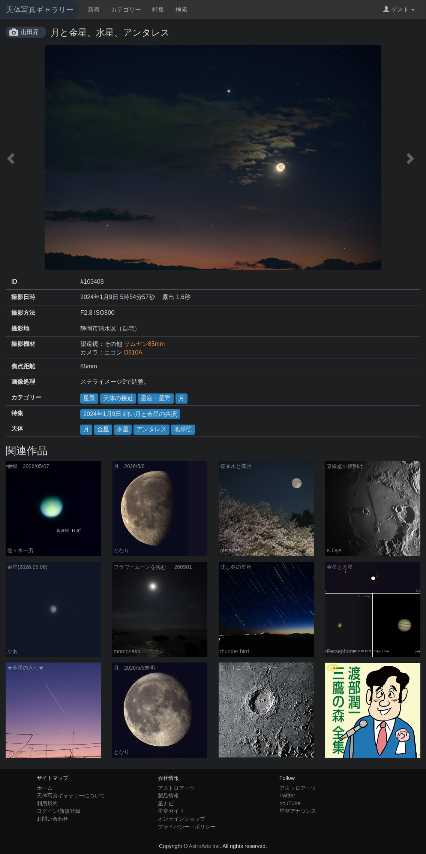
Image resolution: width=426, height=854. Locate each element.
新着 (94, 9)
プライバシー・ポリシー (187, 827)
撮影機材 (23, 344)
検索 (182, 9)
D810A (133, 352)
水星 (123, 429)
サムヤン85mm (144, 344)
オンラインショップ (181, 819)
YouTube (290, 803)
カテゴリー (126, 9)
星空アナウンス (297, 811)
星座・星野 (156, 398)
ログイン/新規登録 (58, 811)
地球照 (183, 429)
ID (14, 281)
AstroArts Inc (204, 846)
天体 (17, 428)
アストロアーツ (176, 788)
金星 (103, 429)
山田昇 (30, 32)
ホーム (44, 788)
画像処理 (23, 381)
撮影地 (20, 328)
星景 (89, 398)
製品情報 (168, 796)
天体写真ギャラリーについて (71, 796)
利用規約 (47, 803)
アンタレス (151, 429)
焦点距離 (23, 366)
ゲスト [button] (398, 9)
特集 (158, 9)
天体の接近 (118, 398)
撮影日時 (23, 297)
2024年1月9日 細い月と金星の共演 (130, 414)
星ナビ (166, 803)
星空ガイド (171, 811)
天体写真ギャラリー (40, 10)
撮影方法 (23, 313)
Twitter (287, 796)
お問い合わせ (52, 819)
